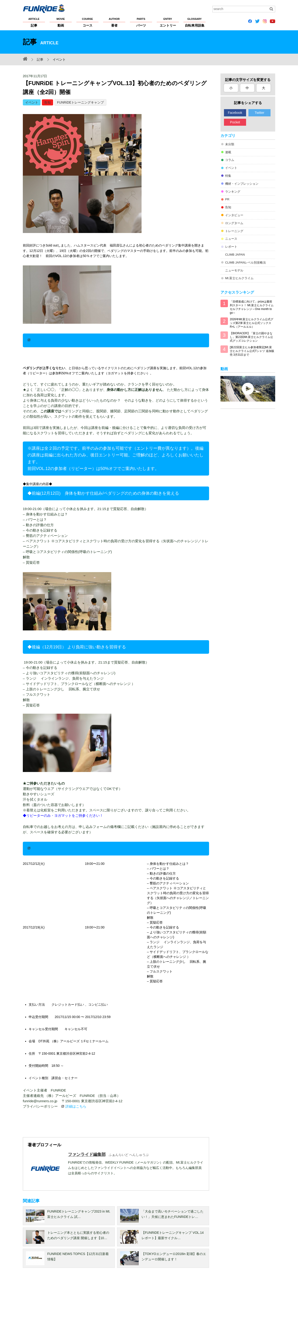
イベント (31, 102)
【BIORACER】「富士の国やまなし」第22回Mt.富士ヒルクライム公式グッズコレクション (251, 337)
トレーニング (234, 231)
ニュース (231, 238)
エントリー (168, 22)
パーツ (141, 22)
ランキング (232, 191)
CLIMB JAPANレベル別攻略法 (245, 262)
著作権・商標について (110, 1298)
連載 (228, 152)
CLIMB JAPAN (235, 254)
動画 (61, 22)
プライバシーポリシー (73, 1298)
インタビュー (234, 215)
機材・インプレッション (241, 183)
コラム (229, 160)
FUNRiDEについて (35, 1298)
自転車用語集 (194, 22)
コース (87, 22)
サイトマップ (155, 1298)
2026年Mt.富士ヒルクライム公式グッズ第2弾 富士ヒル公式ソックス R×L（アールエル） (251, 323)
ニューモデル (234, 270)
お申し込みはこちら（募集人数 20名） (68, 340)
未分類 (229, 144)
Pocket (235, 122)
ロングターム (234, 223)
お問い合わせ (246, 1298)
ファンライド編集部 (87, 1154)
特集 (228, 175)
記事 (34, 22)
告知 (47, 102)
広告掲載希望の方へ (213, 1298)
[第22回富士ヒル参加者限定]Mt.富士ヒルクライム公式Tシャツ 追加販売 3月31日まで (252, 351)
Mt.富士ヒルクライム (239, 278)
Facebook (235, 113)
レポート (231, 246)
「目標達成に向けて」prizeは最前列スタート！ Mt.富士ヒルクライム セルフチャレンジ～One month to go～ (252, 307)
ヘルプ (135, 1298)
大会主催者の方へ (181, 1298)
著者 (114, 22)
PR (227, 199)
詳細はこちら (75, 1106)
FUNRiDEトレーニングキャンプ (80, 102)
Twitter (259, 113)
